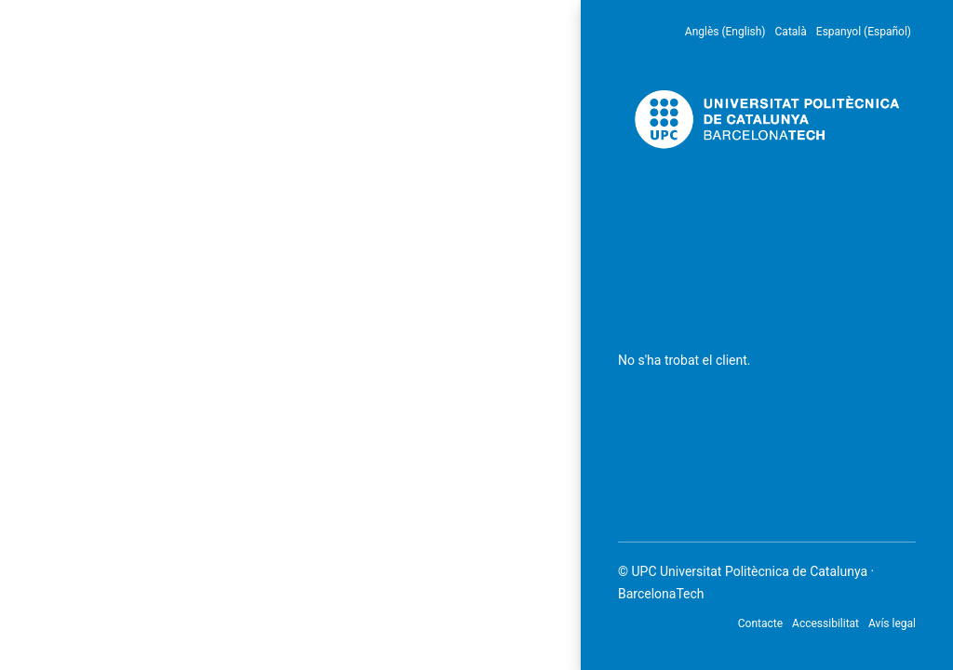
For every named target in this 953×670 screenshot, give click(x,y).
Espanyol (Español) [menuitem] (863, 31)
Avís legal (892, 623)
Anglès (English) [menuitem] (725, 31)
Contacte (760, 623)
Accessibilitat (825, 623)
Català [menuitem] (791, 31)
